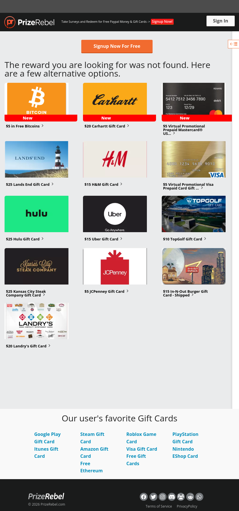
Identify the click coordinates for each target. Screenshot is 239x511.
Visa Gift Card (141, 449)
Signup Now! (162, 21)
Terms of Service (159, 506)
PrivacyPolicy (187, 506)
